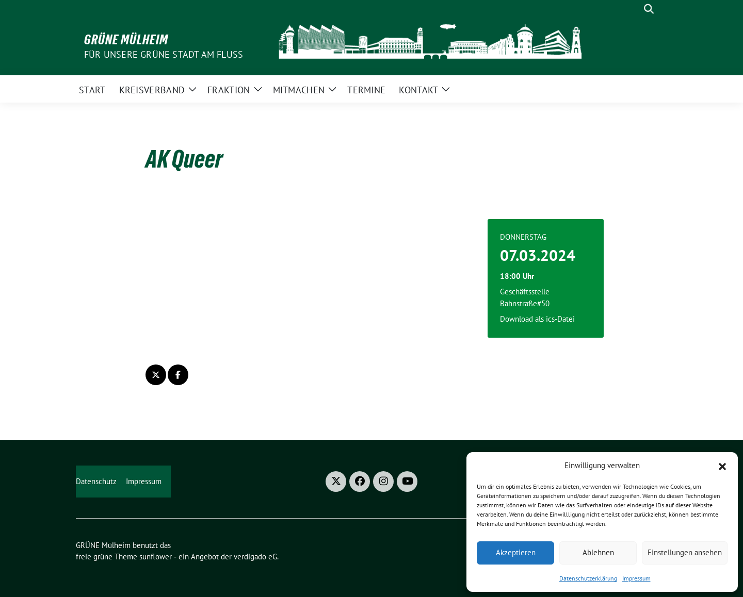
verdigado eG (255, 556)
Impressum (636, 578)
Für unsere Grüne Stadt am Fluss (163, 54)
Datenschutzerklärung (588, 578)
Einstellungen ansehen (685, 552)
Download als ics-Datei (537, 319)
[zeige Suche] (649, 9)
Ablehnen (598, 552)
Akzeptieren (516, 552)
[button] (722, 465)
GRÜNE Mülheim (126, 39)
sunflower (155, 556)
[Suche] (634, 9)
